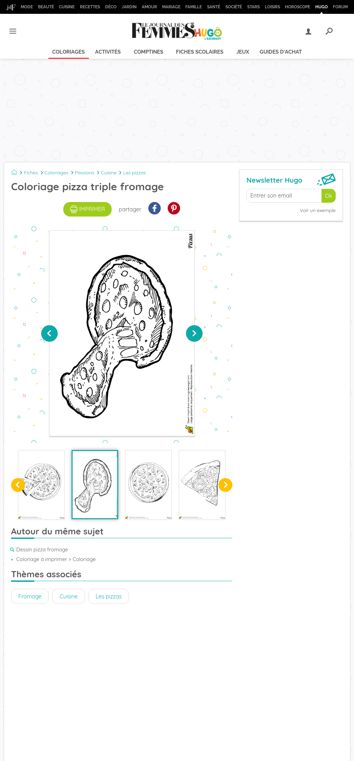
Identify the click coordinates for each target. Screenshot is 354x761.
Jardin (129, 6)
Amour (149, 6)
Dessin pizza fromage (42, 549)
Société (233, 6)
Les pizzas (134, 172)
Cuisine (67, 6)
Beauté (46, 6)
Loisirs (272, 6)
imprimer (87, 209)
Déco (111, 6)
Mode (27, 6)
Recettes (90, 6)
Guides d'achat (281, 52)
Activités (108, 52)
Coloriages (68, 52)
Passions (84, 172)
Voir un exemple (318, 210)
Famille (193, 6)
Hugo (321, 6)
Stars (253, 6)
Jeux (242, 52)
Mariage (171, 6)
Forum (340, 6)
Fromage (29, 596)
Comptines (148, 52)
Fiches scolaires (199, 52)
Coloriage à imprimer (41, 559)
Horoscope (297, 6)
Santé (213, 6)
